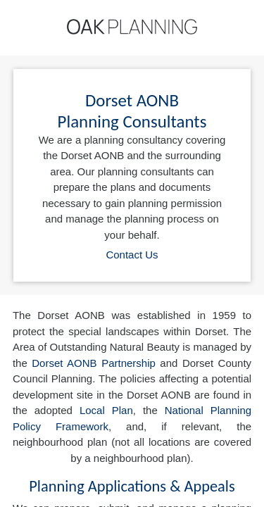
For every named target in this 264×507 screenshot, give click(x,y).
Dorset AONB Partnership (94, 363)
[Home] (132, 27)
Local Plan (106, 410)
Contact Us (132, 255)
